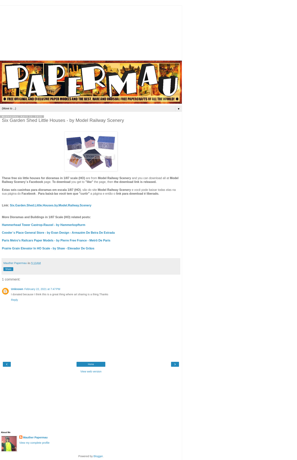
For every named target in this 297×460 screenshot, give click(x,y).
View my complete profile (34, 442)
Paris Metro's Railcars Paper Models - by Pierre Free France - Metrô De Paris (56, 240)
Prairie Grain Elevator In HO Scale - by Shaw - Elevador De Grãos (48, 248)
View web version (91, 371)
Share (8, 269)
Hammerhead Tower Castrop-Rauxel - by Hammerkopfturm (43, 224)
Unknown (17, 289)
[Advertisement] (91, 32)
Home (91, 364)
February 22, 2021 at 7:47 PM (42, 289)
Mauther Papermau (35, 437)
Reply (14, 299)
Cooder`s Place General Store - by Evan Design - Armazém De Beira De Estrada (58, 232)
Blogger (98, 456)
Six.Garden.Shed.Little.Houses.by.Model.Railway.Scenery (50, 205)
